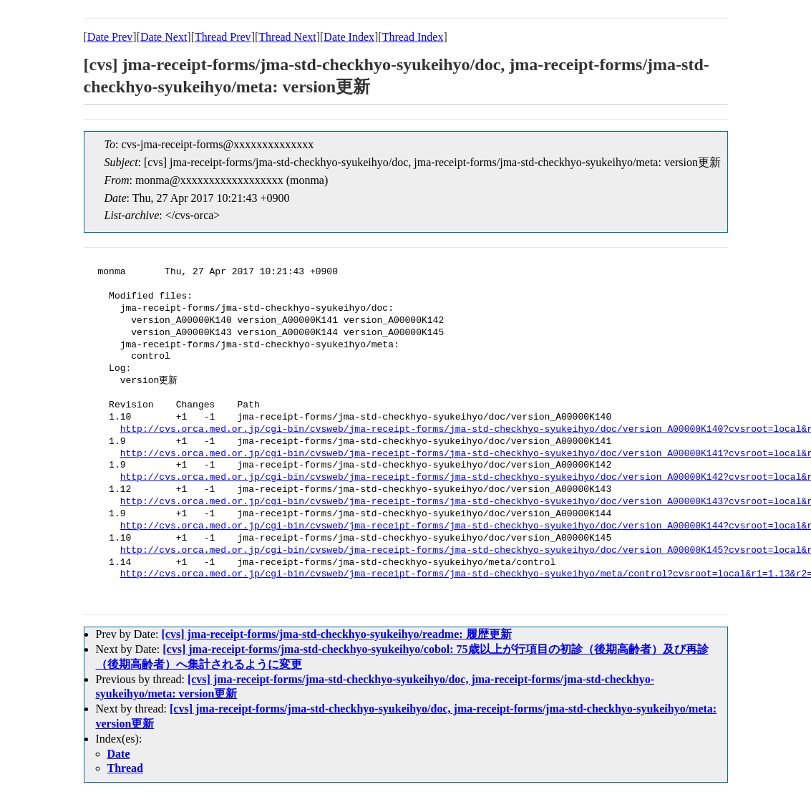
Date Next (163, 37)
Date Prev (110, 37)
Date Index (349, 37)
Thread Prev (223, 37)
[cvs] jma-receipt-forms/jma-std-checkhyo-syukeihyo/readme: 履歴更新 (336, 634)
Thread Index (413, 37)
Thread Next (287, 37)
